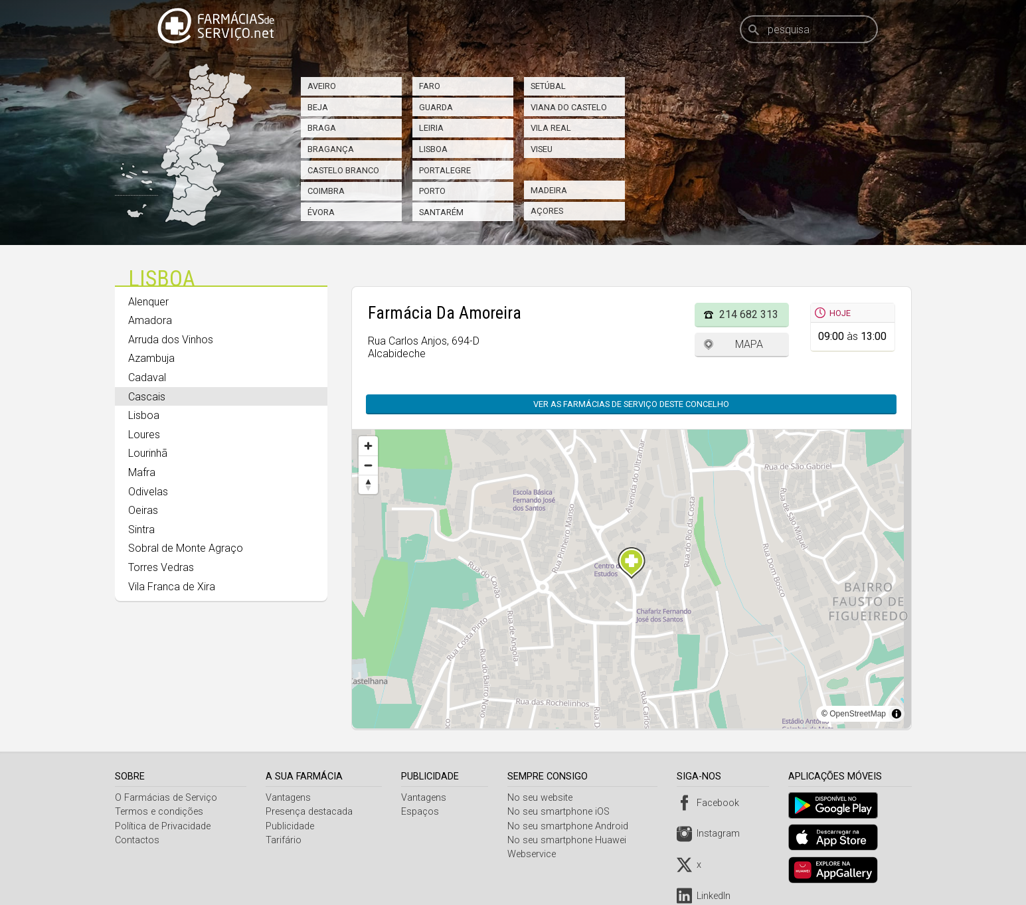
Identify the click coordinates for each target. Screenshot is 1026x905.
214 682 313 (748, 314)
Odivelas (148, 491)
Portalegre (445, 170)
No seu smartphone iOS (561, 811)
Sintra (141, 529)
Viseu (542, 149)
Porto (432, 191)
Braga (321, 128)
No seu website (542, 797)
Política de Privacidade (163, 826)
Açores (547, 211)
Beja (317, 107)
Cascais (146, 396)
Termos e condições (159, 811)
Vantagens (288, 797)
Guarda (436, 107)
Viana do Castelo (569, 107)
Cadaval (147, 377)
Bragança (330, 149)
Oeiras (143, 510)
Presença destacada (309, 811)
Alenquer (148, 301)
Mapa (749, 344)
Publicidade (290, 826)
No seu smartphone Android (570, 826)
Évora (321, 212)
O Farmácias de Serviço (166, 797)
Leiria (431, 128)
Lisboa (433, 149)
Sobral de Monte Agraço (185, 548)
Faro (429, 86)
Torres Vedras (161, 567)
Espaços (422, 811)
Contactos (137, 840)
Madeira (549, 190)
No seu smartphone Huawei (569, 840)
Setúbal (548, 86)
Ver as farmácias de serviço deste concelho (631, 404)
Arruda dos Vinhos (170, 339)
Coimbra (326, 191)
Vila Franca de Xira (171, 586)
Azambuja (151, 358)
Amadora (150, 320)
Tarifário (284, 840)
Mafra (141, 472)
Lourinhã (147, 453)
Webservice (534, 854)
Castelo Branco (343, 170)
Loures (144, 434)
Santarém (441, 212)
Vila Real (551, 128)
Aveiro (321, 86)
